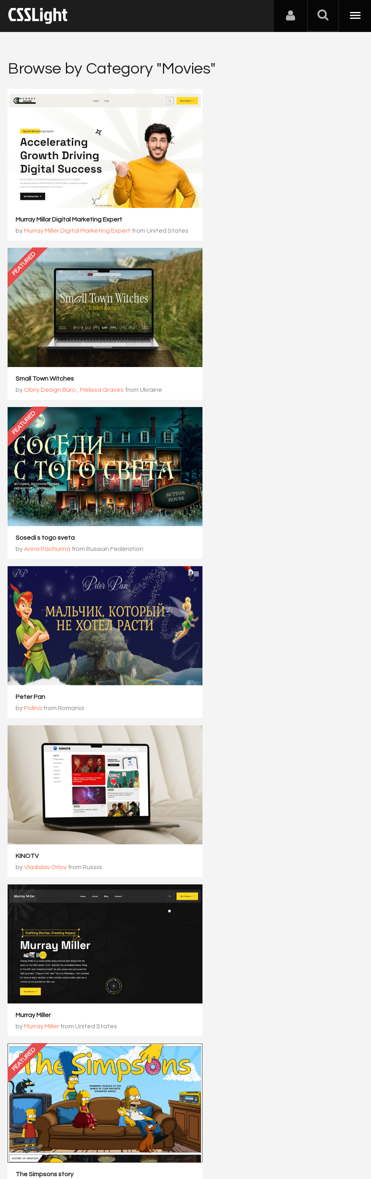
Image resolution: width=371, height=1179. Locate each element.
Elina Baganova (228, 657)
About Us (24, 1139)
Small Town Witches (226, 207)
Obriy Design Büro (232, 218)
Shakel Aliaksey (47, 949)
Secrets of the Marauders (235, 792)
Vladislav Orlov (45, 510)
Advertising (100, 1139)
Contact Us (60, 1139)
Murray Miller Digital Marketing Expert (77, 218)
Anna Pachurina (47, 364)
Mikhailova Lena (47, 657)
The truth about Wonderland (239, 645)
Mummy (27, 792)
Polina (215, 364)
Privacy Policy (141, 1139)
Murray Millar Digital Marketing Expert (69, 207)
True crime (212, 938)
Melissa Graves (284, 218)
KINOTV (27, 499)
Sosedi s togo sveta (45, 353)
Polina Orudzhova (50, 803)
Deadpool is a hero (43, 938)
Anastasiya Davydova (238, 803)
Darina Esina (224, 949)
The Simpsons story (45, 645)
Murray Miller (214, 499)
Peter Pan (212, 353)
